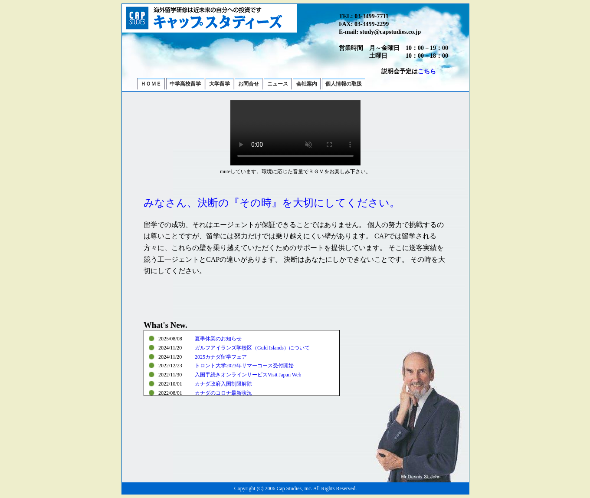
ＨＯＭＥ (151, 84)
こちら (427, 71)
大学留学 (219, 84)
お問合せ (248, 84)
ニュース (277, 84)
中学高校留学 (185, 84)
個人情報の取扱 (343, 84)
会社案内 (306, 84)
